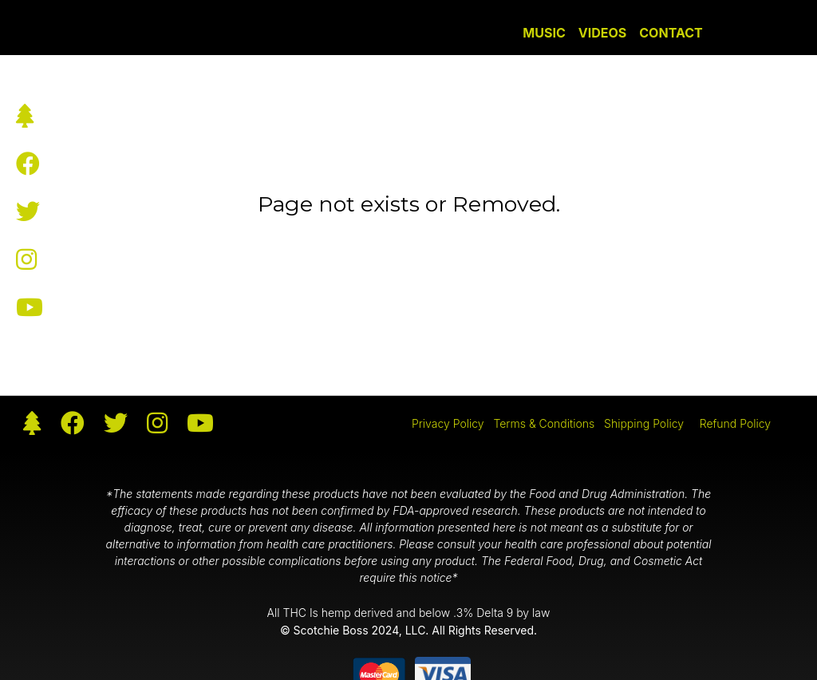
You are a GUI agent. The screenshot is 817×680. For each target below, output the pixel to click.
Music (544, 33)
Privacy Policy (448, 423)
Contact (670, 33)
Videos (602, 33)
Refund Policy (735, 423)
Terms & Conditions (543, 423)
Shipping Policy (644, 423)
